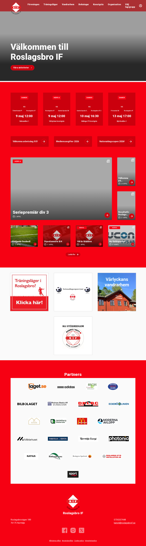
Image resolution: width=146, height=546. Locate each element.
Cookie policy (79, 541)
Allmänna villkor (55, 541)
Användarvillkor (67, 541)
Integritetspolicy (91, 541)
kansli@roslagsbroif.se (124, 523)
